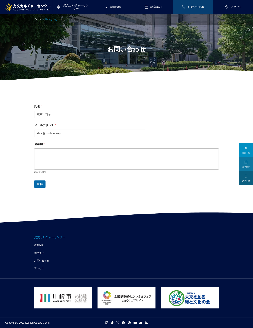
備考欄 (39, 144)
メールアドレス (45, 125)
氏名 (38, 106)
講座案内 (39, 252)
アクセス (39, 268)
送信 (40, 184)
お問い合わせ (41, 260)
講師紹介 (39, 245)
